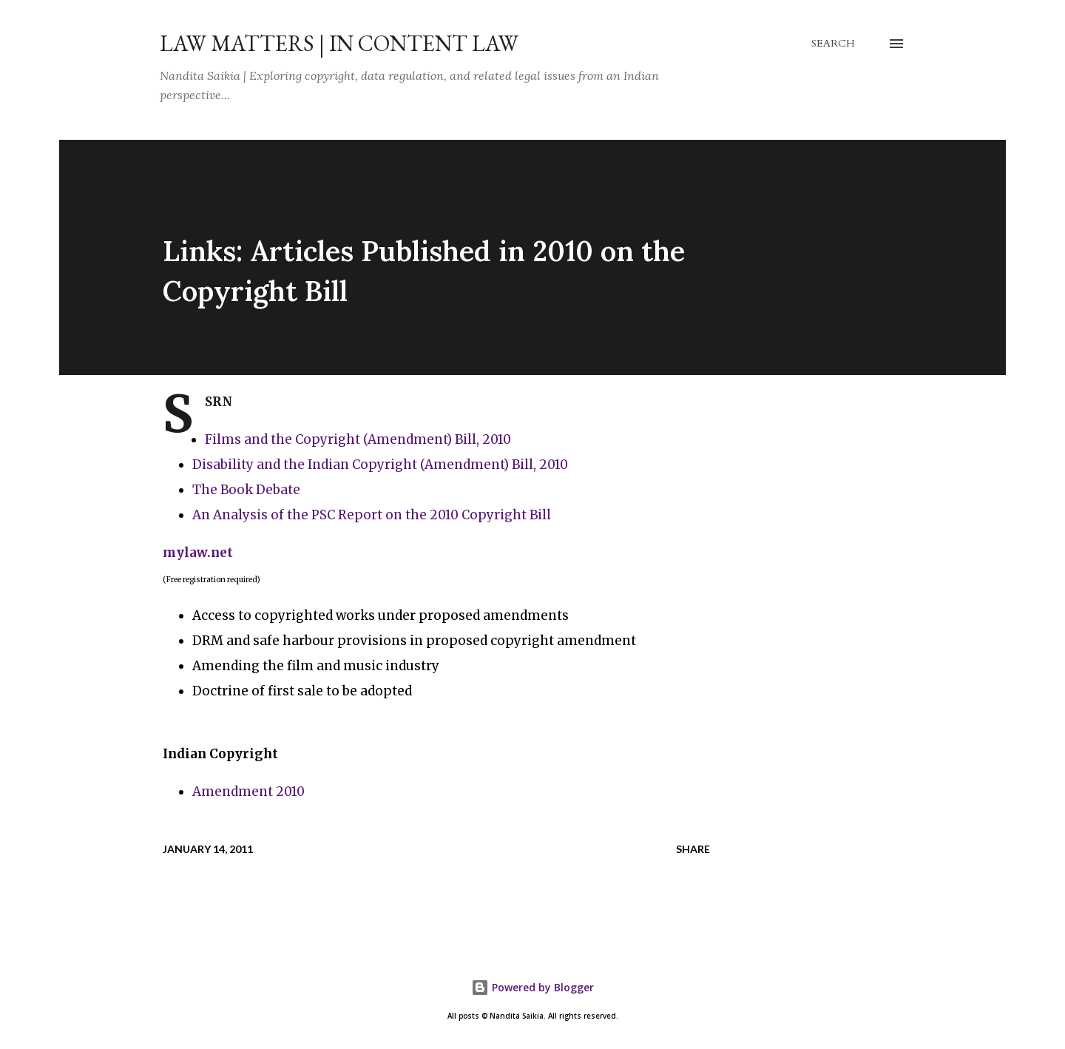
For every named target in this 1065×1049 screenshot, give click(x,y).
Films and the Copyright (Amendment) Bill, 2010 (358, 439)
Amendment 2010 (248, 791)
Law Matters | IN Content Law (339, 43)
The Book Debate (246, 490)
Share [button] (693, 849)
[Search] (833, 44)
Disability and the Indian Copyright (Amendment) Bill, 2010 (380, 464)
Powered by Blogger (532, 987)
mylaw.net (198, 552)
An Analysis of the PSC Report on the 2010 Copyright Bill (371, 515)
